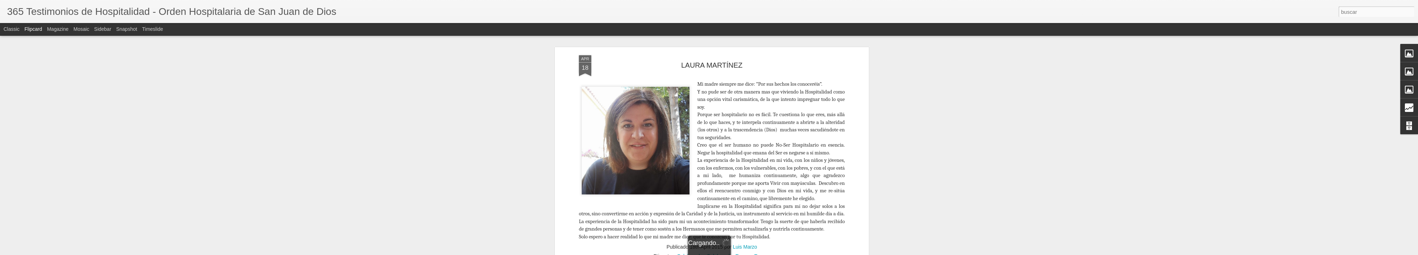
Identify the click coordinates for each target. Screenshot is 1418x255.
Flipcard (33, 29)
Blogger (812, 251)
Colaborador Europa (729, 192)
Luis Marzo (745, 183)
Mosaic (81, 29)
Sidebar (102, 29)
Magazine (58, 29)
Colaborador (690, 192)
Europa (762, 192)
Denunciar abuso (835, 251)
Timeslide (152, 29)
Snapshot (126, 29)
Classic (11, 29)
